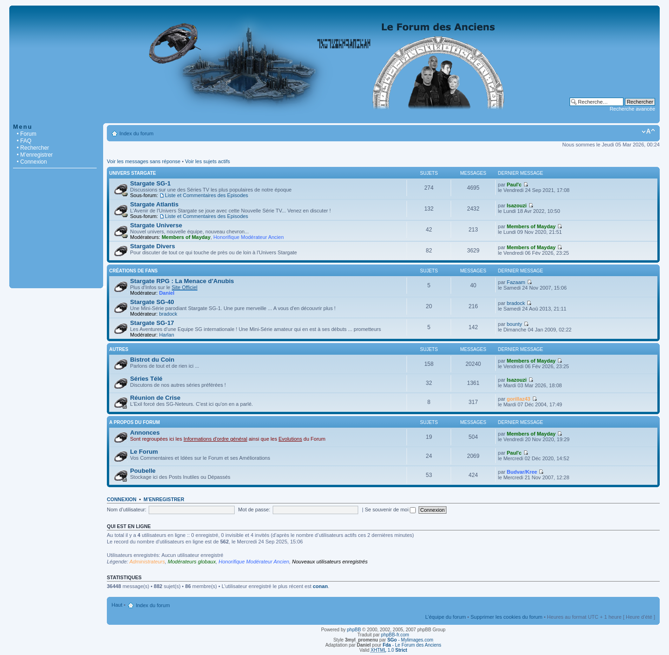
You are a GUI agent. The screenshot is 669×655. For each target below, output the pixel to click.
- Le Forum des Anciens (412, 645)
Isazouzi (517, 205)
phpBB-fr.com (395, 634)
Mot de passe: (254, 509)
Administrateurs (147, 561)
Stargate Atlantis (154, 204)
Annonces (145, 432)
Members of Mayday (186, 237)
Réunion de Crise (155, 397)
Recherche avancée (632, 109)
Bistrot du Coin (152, 359)
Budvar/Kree (522, 472)
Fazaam (516, 282)
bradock (168, 314)
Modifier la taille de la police (648, 131)
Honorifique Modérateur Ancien (248, 237)
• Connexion (32, 162)
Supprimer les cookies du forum (507, 617)
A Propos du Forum (134, 422)
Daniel (166, 293)
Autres (118, 349)
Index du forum (136, 133)
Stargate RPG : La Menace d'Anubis (182, 281)
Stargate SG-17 (152, 322)
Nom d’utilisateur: (126, 509)
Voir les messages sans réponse (143, 161)
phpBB (354, 629)
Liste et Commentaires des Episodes (206, 195)
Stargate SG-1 (150, 183)
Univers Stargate (132, 173)
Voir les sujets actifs (207, 161)
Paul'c (514, 184)
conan (320, 586)
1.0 (389, 650)
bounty (514, 324)
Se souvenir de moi (390, 509)
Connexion (122, 499)
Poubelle (143, 470)
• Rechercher (33, 148)
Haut (117, 605)
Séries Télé (146, 378)
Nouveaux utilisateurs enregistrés (330, 561)
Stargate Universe (156, 225)
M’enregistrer (164, 499)
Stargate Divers (152, 246)
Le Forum (144, 451)
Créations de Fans (133, 270)
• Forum (26, 134)
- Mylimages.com (410, 639)
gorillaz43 (519, 399)
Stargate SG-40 (152, 301)
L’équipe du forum (445, 617)
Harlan (166, 334)
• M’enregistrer (35, 155)
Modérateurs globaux (192, 561)
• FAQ (24, 141)
